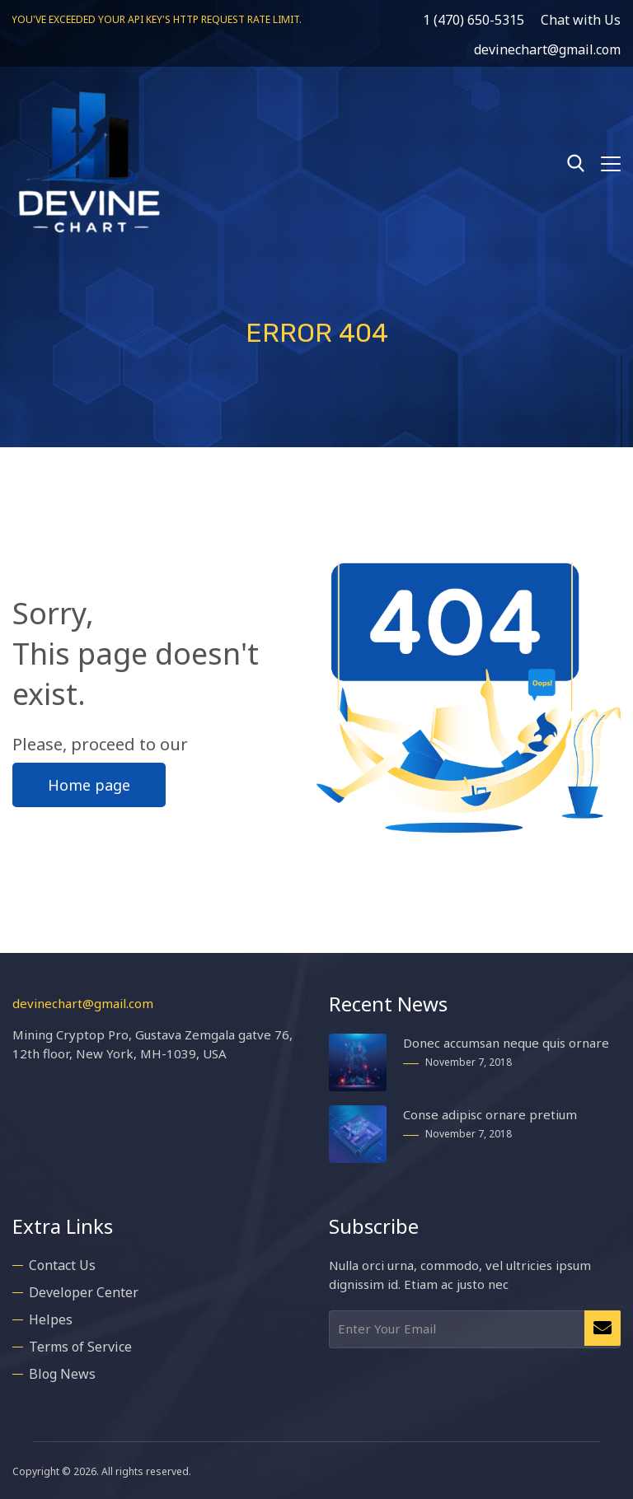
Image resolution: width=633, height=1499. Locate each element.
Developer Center (83, 1290)
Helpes (51, 1317)
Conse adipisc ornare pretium (490, 1112)
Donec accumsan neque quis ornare (506, 1040)
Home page (89, 782)
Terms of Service (80, 1344)
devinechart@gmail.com (82, 1000)
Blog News (62, 1371)
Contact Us (62, 1263)
